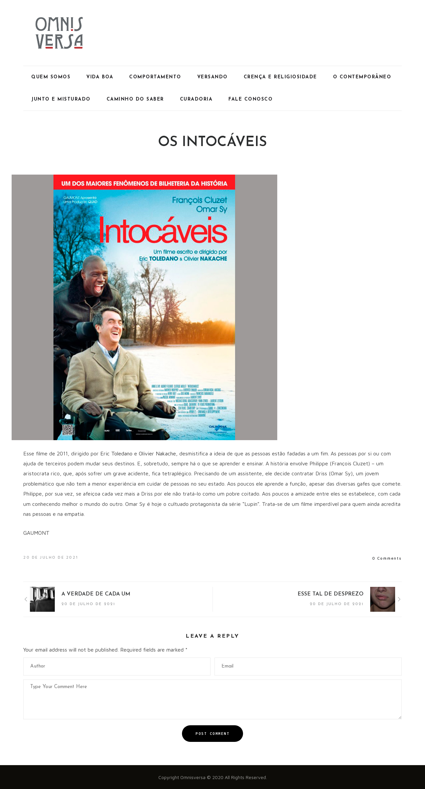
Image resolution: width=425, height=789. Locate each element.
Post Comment (212, 734)
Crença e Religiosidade (280, 77)
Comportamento (155, 77)
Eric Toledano (116, 453)
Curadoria (196, 99)
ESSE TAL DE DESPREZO (331, 594)
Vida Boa (99, 77)
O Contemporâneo (362, 77)
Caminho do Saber (135, 99)
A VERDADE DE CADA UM (95, 594)
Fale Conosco (250, 99)
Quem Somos (50, 77)
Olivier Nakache (157, 453)
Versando (212, 77)
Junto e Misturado (61, 99)
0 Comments (387, 558)
